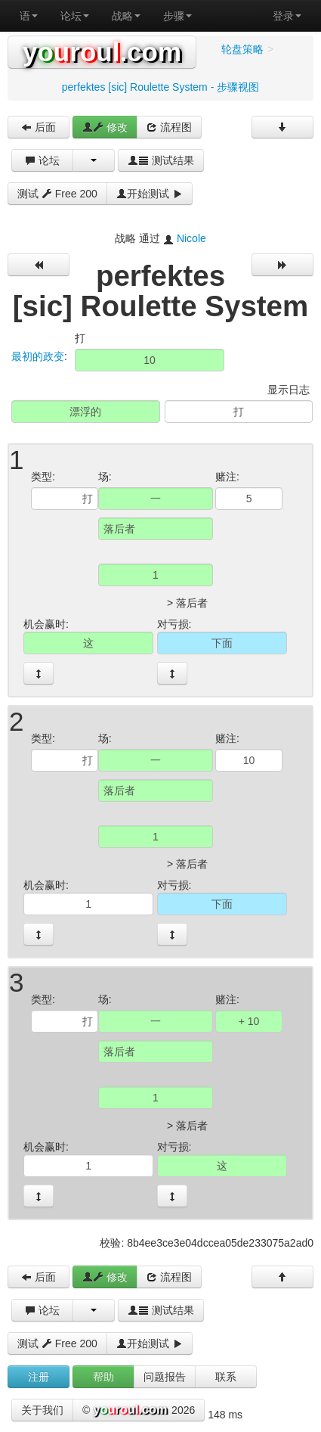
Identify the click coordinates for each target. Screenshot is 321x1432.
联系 (225, 1377)
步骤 (177, 16)
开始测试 (149, 194)
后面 (38, 127)
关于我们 (42, 1410)
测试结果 (161, 160)
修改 (105, 127)
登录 (287, 16)
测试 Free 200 (57, 194)
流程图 (169, 127)
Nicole (191, 238)
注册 (38, 1377)
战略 (126, 16)
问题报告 (165, 1377)
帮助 (103, 1377)
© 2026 (138, 1411)
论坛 (74, 16)
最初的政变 (37, 356)
